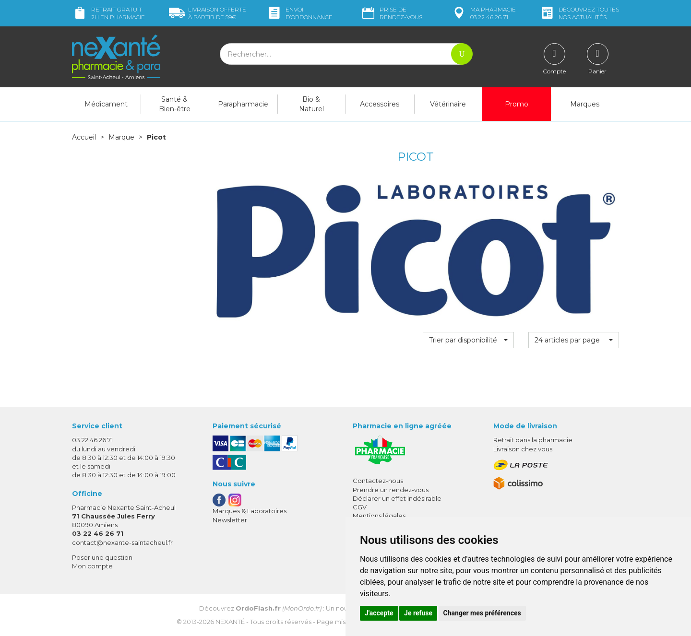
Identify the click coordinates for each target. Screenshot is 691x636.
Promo (516, 104)
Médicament (106, 104)
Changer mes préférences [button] (482, 613)
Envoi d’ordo (299, 13)
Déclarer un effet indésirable (397, 498)
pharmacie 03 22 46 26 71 (483, 13)
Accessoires (379, 104)
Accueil (84, 137)
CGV (360, 507)
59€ (207, 13)
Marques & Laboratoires (249, 511)
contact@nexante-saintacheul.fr (122, 542)
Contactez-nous (378, 480)
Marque (121, 137)
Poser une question (102, 557)
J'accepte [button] (379, 613)
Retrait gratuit (108, 13)
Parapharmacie (243, 104)
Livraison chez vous (522, 449)
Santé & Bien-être (175, 104)
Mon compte (92, 566)
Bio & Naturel (311, 104)
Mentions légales (379, 515)
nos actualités (579, 13)
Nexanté (230, 621)
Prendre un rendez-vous (391, 490)
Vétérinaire (448, 104)
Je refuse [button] (418, 613)
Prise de (391, 13)
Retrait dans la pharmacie (532, 440)
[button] (468, 340)
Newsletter (230, 520)
